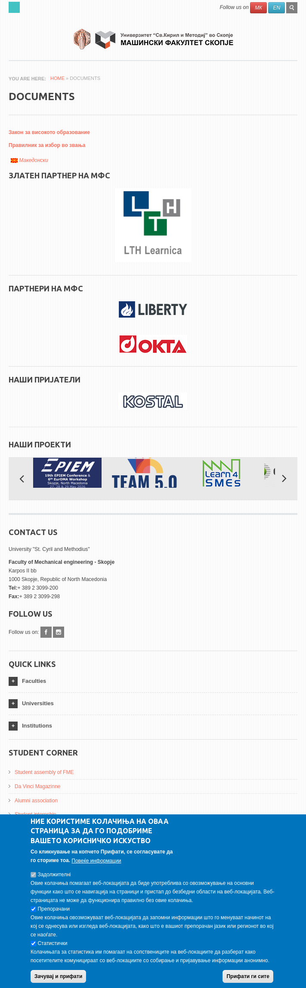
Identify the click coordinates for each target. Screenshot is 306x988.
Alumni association (36, 801)
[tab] (153, 681)
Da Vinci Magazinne (38, 786)
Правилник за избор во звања (47, 145)
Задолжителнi (54, 878)
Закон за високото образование (49, 132)
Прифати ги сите (247, 980)
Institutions (37, 725)
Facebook (46, 632)
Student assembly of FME (44, 772)
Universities (38, 703)
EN (276, 8)
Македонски (29, 160)
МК (258, 8)
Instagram (58, 632)
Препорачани (53, 913)
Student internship (35, 814)
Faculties (34, 681)
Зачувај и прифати (58, 980)
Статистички (52, 947)
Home (57, 78)
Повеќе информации (96, 865)
